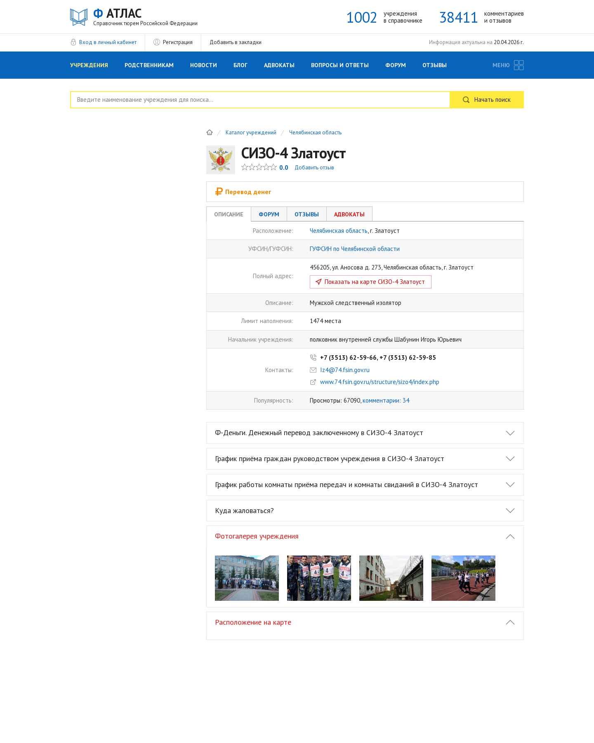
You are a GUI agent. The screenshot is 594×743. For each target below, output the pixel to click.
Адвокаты (279, 65)
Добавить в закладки (236, 42)
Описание (228, 214)
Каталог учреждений (251, 133)
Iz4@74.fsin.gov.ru (345, 370)
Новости (203, 65)
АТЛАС (145, 16)
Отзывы (434, 65)
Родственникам (149, 65)
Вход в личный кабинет (108, 42)
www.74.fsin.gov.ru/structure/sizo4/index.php (379, 382)
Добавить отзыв (314, 167)
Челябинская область (315, 133)
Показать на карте (375, 282)
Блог (240, 65)
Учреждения (89, 65)
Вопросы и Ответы (340, 65)
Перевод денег (243, 191)
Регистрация (178, 42)
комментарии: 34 (386, 400)
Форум (395, 65)
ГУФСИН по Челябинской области (355, 249)
